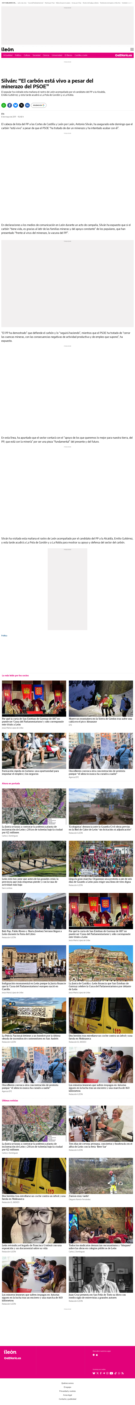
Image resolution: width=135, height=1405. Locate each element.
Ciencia (46, 55)
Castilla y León (81, 55)
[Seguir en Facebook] (101, 1373)
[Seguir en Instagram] (107, 1373)
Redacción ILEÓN (76, 833)
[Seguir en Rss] (123, 1373)
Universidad (57, 55)
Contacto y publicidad (67, 1399)
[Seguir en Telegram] (104, 1373)
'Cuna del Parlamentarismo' (36, 3)
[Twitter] (21, 105)
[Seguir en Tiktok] (115, 1373)
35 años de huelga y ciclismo (91, 3)
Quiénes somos (67, 1383)
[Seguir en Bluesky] (94, 1373)
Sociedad (36, 55)
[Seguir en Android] (94, 1355)
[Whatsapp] (3, 105)
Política (18, 55)
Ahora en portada (11, 783)
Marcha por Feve (50, 3)
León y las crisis (22, 3)
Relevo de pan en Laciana (63, 3)
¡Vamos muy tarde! (79, 1196)
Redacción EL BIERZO (77, 1042)
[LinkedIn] (27, 105)
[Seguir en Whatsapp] (119, 1373)
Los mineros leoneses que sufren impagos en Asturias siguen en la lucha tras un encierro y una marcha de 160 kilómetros (99, 1088)
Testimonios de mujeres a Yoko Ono (110, 3)
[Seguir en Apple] (97, 1355)
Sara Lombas (7, 888)
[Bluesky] (15, 105)
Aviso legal (67, 1395)
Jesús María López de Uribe (12, 728)
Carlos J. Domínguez (10, 836)
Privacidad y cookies (67, 1391)
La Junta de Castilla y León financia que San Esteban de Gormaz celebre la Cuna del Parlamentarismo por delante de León (100, 986)
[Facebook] (9, 105)
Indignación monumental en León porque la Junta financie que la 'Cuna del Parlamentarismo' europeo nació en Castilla (34, 986)
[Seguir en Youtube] (111, 1373)
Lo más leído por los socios (15, 675)
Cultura (27, 55)
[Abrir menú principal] (132, 49)
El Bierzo (68, 55)
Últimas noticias (10, 1100)
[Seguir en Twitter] (97, 1373)
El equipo (67, 1387)
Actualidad (7, 55)
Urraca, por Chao (76, 3)
